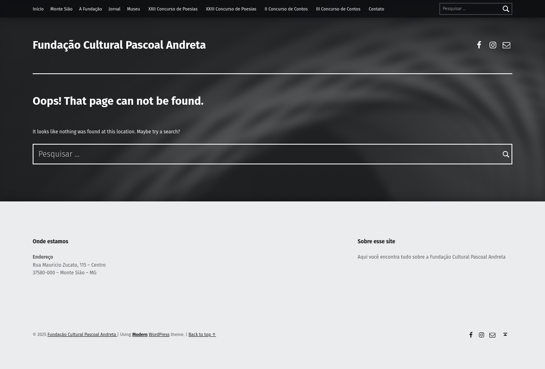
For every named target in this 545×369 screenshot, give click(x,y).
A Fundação (90, 9)
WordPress (159, 334)
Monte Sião (61, 9)
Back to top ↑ (202, 334)
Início (38, 9)
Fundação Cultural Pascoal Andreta (119, 45)
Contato (376, 9)
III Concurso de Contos (338, 9)
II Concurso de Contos (286, 9)
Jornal (114, 9)
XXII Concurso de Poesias (173, 9)
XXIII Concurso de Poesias (231, 9)
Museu (133, 9)
